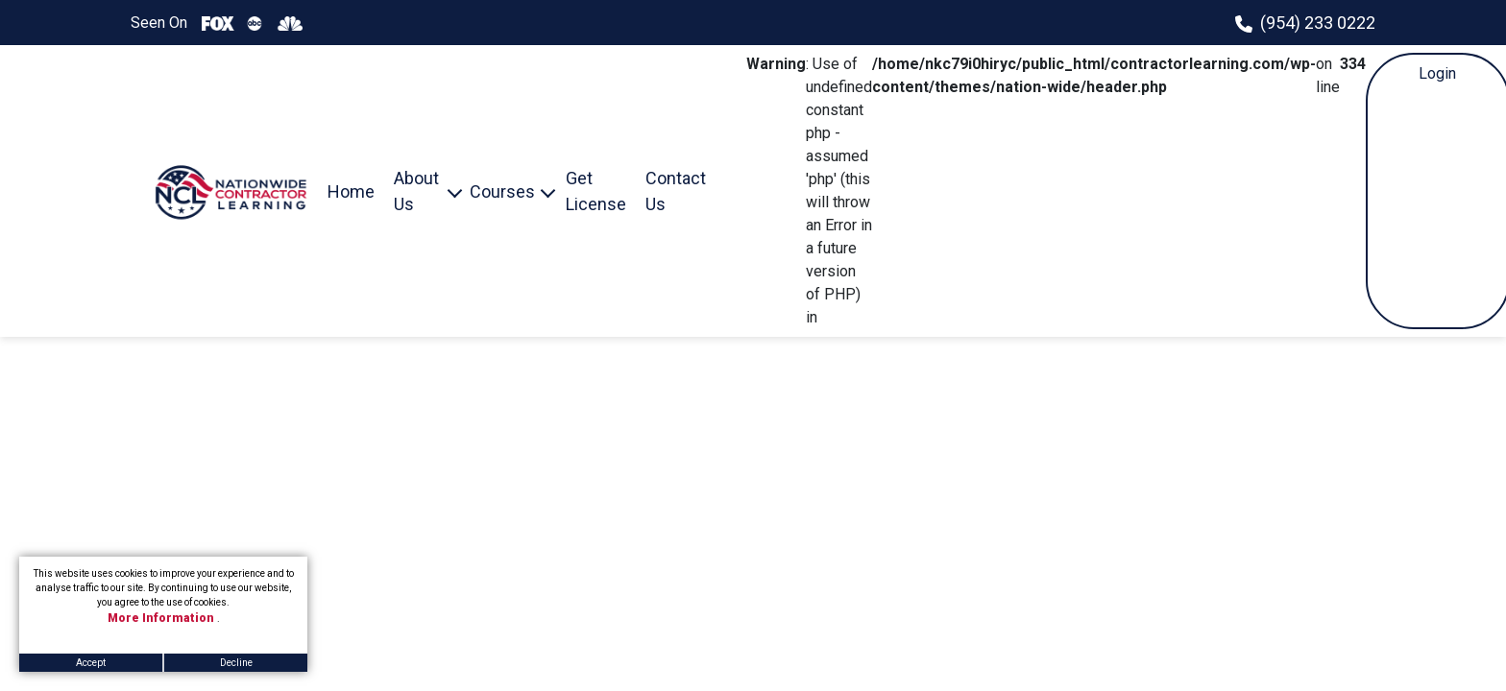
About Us (416, 191)
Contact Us (675, 191)
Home (351, 191)
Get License (596, 191)
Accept (91, 662)
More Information (162, 618)
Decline (236, 662)
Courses (502, 191)
